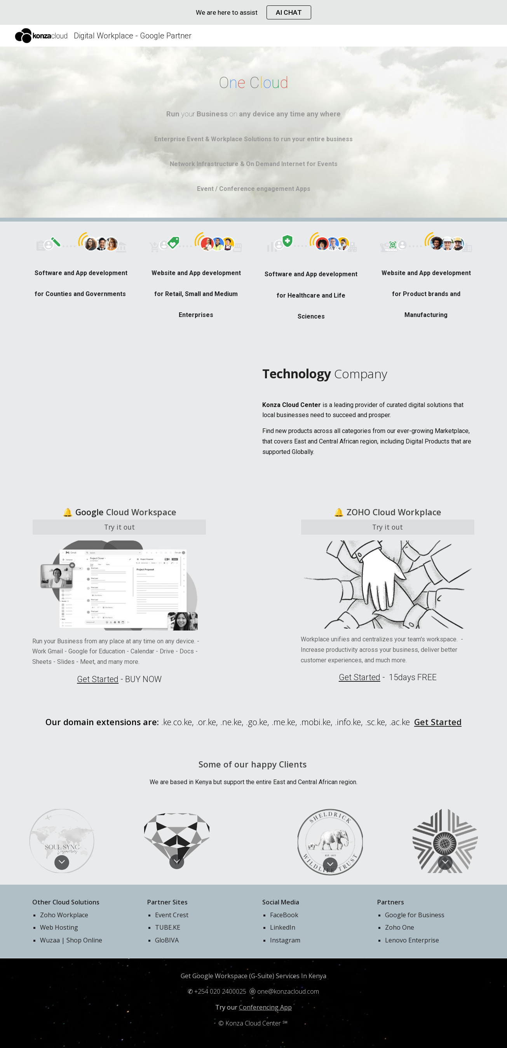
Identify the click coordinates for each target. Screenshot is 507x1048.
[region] (253, 12)
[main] (253, 82)
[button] (61, 862)
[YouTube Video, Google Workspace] (138, 416)
